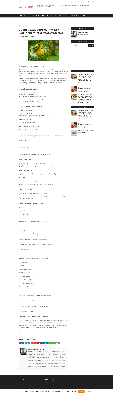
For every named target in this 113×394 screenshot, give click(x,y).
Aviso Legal (47, 385)
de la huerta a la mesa (33, 25)
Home (20, 1)
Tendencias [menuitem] (62, 15)
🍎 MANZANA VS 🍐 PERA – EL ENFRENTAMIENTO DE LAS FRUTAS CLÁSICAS (85, 88)
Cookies (59, 383)
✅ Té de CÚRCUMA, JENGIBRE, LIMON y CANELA (85, 131)
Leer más (89, 391)
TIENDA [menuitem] (83, 15)
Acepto (81, 391)
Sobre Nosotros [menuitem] (24, 19)
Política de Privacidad (50, 383)
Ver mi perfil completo (83, 34)
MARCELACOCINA (26, 7)
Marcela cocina (24, 36)
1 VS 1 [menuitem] (56, 15)
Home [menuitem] (20, 15)
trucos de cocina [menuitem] (47, 15)
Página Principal (23, 25)
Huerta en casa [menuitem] (35, 15)
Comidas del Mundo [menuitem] (73, 15)
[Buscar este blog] (79, 45)
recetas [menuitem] (26, 15)
